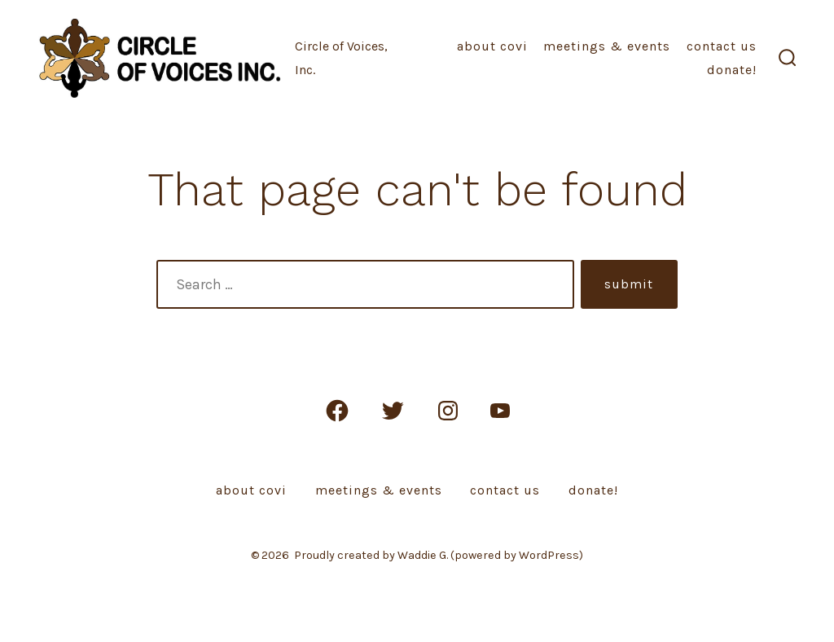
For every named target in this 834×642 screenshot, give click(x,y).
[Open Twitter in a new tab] (393, 411)
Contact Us (722, 46)
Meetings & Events (606, 46)
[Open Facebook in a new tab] (337, 411)
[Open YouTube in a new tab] (500, 411)
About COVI (492, 46)
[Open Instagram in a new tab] (448, 411)
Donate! (732, 69)
